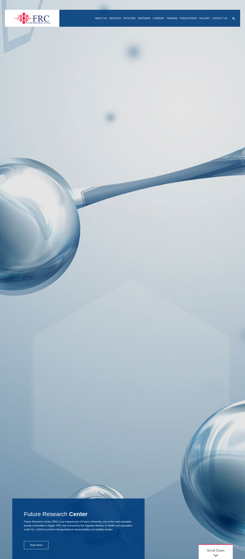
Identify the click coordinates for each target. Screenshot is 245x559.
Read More (36, 545)
